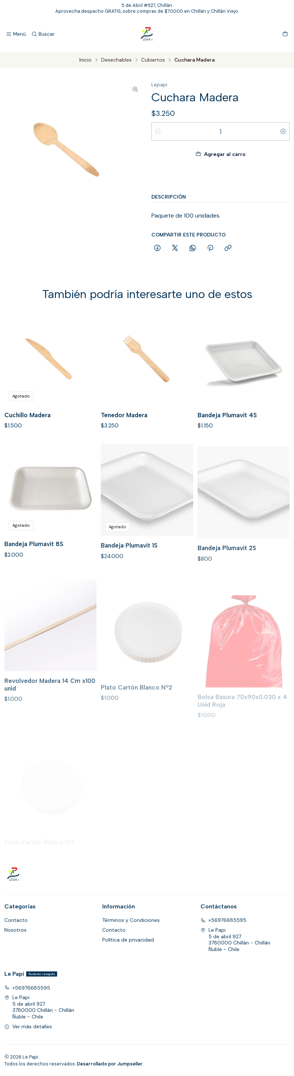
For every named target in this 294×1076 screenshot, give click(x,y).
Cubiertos (153, 60)
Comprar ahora (220, 176)
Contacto (16, 920)
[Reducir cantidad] (158, 131)
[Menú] (15, 34)
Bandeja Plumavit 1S (129, 579)
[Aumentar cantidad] (283, 131)
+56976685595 (223, 920)
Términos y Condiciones (131, 920)
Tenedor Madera (124, 425)
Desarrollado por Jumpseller (110, 1064)
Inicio (85, 60)
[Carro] (285, 34)
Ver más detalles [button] (28, 1026)
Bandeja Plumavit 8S (33, 571)
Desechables (116, 60)
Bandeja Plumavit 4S (227, 433)
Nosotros (15, 930)
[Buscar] (42, 34)
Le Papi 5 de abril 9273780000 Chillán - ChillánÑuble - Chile (235, 939)
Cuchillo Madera (27, 420)
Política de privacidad (128, 939)
